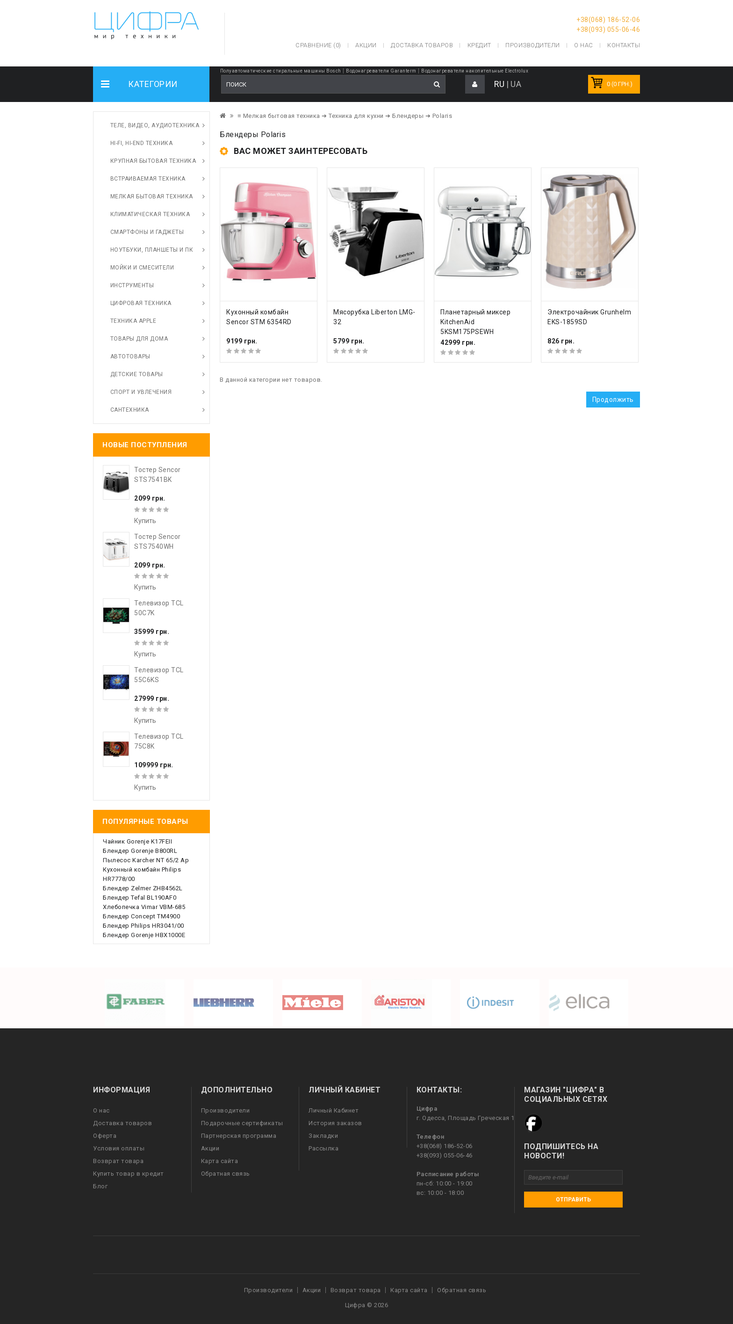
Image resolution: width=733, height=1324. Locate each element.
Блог (100, 1186)
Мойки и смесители (142, 267)
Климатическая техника (150, 214)
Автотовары (130, 356)
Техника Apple (133, 321)
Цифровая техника (141, 303)
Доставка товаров (122, 1123)
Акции (210, 1148)
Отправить (573, 1199)
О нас (101, 1110)
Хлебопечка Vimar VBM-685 (144, 906)
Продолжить (613, 399)
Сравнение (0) (318, 45)
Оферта (104, 1135)
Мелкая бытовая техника (151, 196)
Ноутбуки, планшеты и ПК (152, 250)
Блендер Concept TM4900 (141, 916)
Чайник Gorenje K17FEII (137, 841)
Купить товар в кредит (128, 1173)
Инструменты (132, 285)
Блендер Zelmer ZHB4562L (143, 888)
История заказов (335, 1123)
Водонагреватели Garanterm (381, 70)
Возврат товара (118, 1160)
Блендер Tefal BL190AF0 (139, 897)
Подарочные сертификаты (242, 1123)
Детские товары (136, 374)
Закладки (323, 1135)
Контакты (623, 45)
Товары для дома (139, 338)
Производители (532, 45)
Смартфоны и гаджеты (147, 232)
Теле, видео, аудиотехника (155, 125)
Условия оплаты (118, 1148)
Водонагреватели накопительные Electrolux (474, 70)
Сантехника (129, 410)
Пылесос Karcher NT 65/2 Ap (146, 860)
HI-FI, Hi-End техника (141, 143)
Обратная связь (225, 1173)
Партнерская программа (239, 1135)
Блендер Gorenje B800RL (140, 850)
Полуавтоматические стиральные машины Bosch (280, 70)
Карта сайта (219, 1160)
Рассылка (323, 1148)
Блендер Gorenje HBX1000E (144, 934)
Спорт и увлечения (141, 392)
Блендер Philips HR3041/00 (143, 925)
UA (515, 84)
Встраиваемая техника (148, 178)
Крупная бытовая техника (153, 161)
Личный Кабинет (334, 1110)
